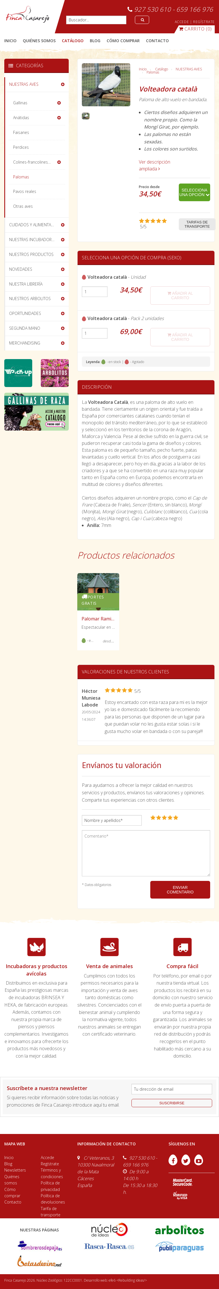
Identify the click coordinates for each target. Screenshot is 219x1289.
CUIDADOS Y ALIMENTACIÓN (34, 224)
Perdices (21, 147)
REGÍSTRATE (204, 21)
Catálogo (161, 69)
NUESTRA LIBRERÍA (25, 284)
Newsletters (15, 1170)
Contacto (12, 1202)
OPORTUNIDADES (25, 313)
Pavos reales (24, 191)
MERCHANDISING (24, 343)
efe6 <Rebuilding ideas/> (128, 1280)
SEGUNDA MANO (24, 328)
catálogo (73, 40)
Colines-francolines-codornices (39, 162)
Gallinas (20, 102)
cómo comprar (123, 40)
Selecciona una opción (194, 192)
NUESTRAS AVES (189, 69)
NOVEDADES (20, 269)
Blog (8, 1163)
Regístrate (50, 1163)
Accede (47, 1157)
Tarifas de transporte (197, 224)
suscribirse (171, 1103)
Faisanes (21, 132)
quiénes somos (39, 40)
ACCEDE (182, 21)
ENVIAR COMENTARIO (180, 889)
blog (95, 40)
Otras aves (23, 206)
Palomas (153, 72)
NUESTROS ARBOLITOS (30, 298)
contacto (157, 40)
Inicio (10, 40)
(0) (195, 29)
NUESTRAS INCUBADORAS (32, 239)
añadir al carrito (180, 295)
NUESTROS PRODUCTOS (31, 254)
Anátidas (21, 117)
